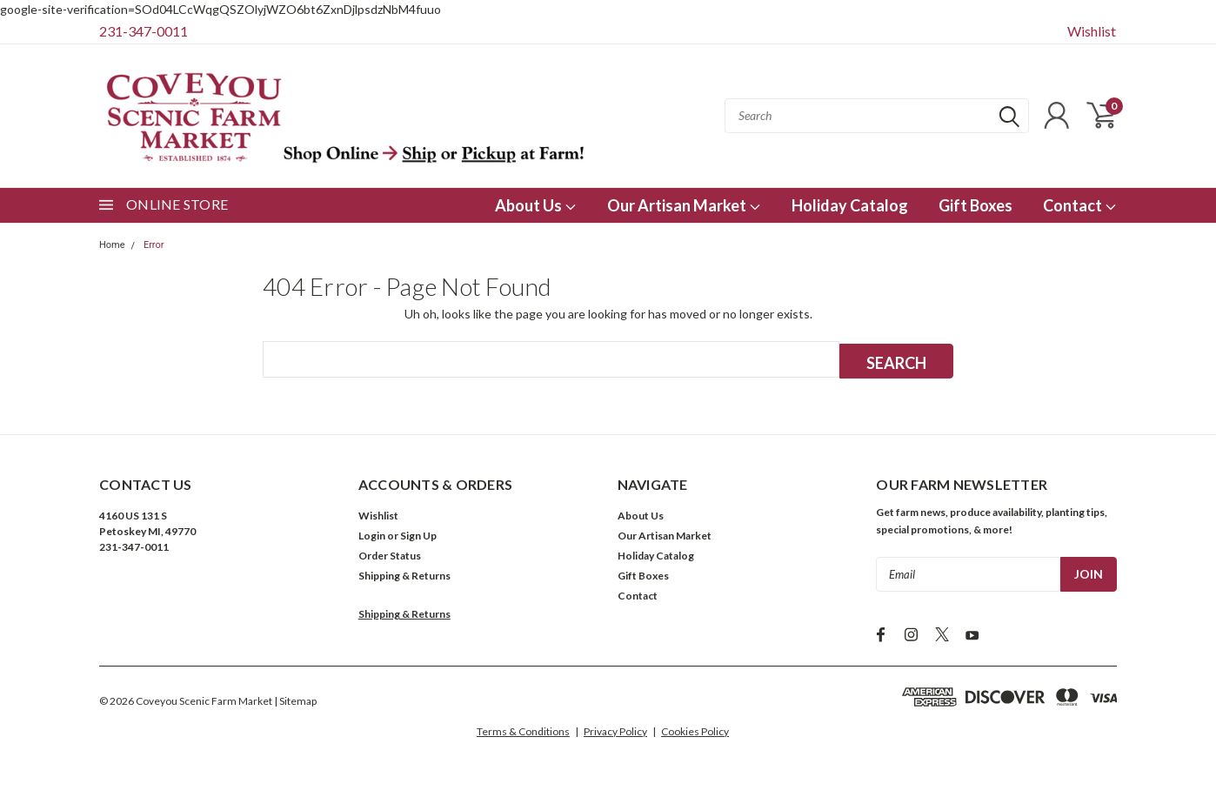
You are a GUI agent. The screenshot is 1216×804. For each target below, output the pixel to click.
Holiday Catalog (850, 205)
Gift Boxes (975, 205)
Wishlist (1091, 31)
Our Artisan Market (684, 205)
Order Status (389, 554)
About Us (536, 205)
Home (112, 245)
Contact (1080, 205)
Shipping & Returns (404, 574)
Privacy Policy (615, 730)
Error (154, 245)
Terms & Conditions (523, 730)
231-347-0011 (143, 31)
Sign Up (418, 534)
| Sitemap (295, 700)
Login (371, 534)
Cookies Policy (695, 730)
